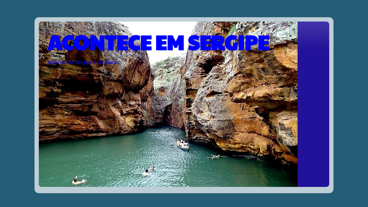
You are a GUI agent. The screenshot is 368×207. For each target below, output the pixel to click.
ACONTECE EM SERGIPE (158, 42)
